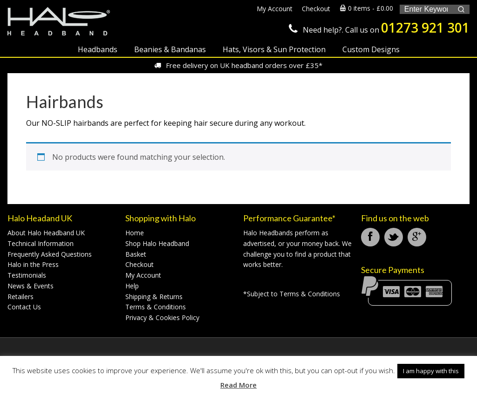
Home (134, 232)
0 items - (366, 8)
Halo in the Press (33, 264)
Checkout (139, 264)
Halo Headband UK (58, 22)
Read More (238, 384)
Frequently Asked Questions (49, 254)
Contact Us (24, 306)
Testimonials (26, 275)
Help (132, 285)
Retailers (20, 296)
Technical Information (40, 243)
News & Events (30, 285)
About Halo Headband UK (46, 232)
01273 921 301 (425, 27)
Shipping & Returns (154, 296)
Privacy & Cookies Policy (162, 317)
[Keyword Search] (426, 9)
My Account (143, 275)
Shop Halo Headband (157, 243)
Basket (135, 254)
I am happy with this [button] (431, 371)
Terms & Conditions (155, 306)
